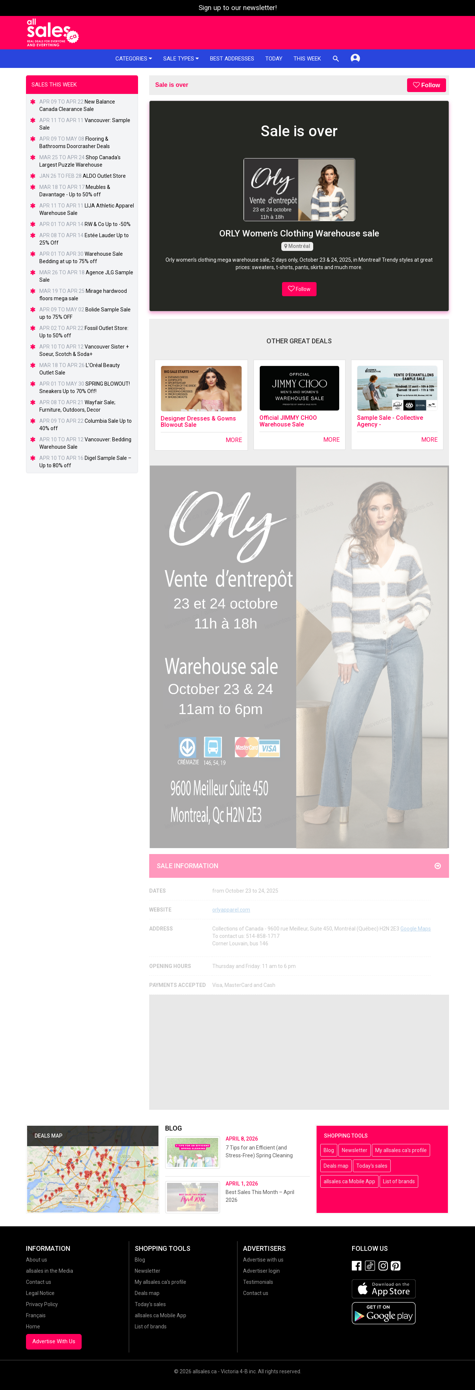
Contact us (38, 1282)
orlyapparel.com (231, 910)
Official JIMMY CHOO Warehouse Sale (288, 421)
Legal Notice (40, 1293)
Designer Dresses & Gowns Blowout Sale (198, 422)
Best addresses (232, 58)
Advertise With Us (53, 1341)
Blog (329, 1150)
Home (33, 1327)
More (234, 440)
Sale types (181, 58)
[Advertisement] (299, 1052)
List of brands (399, 1181)
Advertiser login (261, 1271)
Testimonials (258, 1282)
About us (36, 1260)
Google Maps (415, 929)
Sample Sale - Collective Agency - (390, 421)
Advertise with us (263, 1260)
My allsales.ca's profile (401, 1150)
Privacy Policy (42, 1304)
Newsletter (354, 1150)
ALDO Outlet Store (104, 176)
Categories (133, 58)
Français (36, 1315)
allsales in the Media (49, 1271)
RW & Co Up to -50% (108, 224)
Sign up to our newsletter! (238, 8)
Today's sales (371, 1166)
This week (307, 58)
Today (273, 58)
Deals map (336, 1166)
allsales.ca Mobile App (349, 1181)
